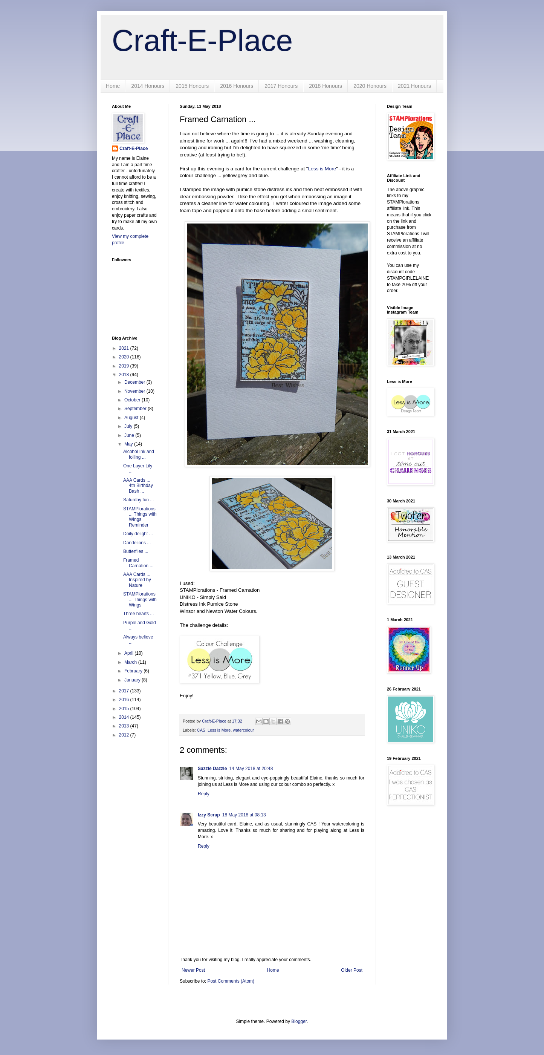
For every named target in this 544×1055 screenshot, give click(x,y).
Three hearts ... (138, 613)
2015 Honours (192, 86)
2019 (124, 366)
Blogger (299, 1021)
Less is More (322, 168)
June (129, 435)
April (129, 653)
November (135, 391)
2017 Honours (281, 86)
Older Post (351, 970)
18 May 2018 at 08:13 (244, 815)
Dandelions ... (137, 542)
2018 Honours (325, 86)
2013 (124, 726)
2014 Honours (147, 86)
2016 (124, 699)
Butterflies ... (135, 551)
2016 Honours (236, 86)
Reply (203, 793)
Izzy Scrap (209, 815)
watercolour (243, 730)
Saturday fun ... (138, 499)
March (131, 662)
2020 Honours (370, 86)
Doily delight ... (138, 533)
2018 (124, 374)
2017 (124, 691)
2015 (124, 708)
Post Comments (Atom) (230, 981)
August (132, 417)
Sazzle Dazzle (212, 768)
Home (113, 86)
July (129, 426)
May (129, 444)
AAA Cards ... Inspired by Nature (137, 580)
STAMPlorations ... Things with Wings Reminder (140, 517)
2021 (124, 348)
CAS (201, 730)
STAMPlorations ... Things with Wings (140, 599)
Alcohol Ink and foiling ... (138, 454)
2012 (124, 735)
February (134, 671)
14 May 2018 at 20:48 (251, 768)
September (136, 408)
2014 (124, 717)
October (133, 400)
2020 (124, 357)
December (135, 382)
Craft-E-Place (202, 40)
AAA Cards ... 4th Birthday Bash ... (138, 486)
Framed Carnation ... (138, 562)
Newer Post (193, 970)
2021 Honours (414, 86)
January (133, 680)
